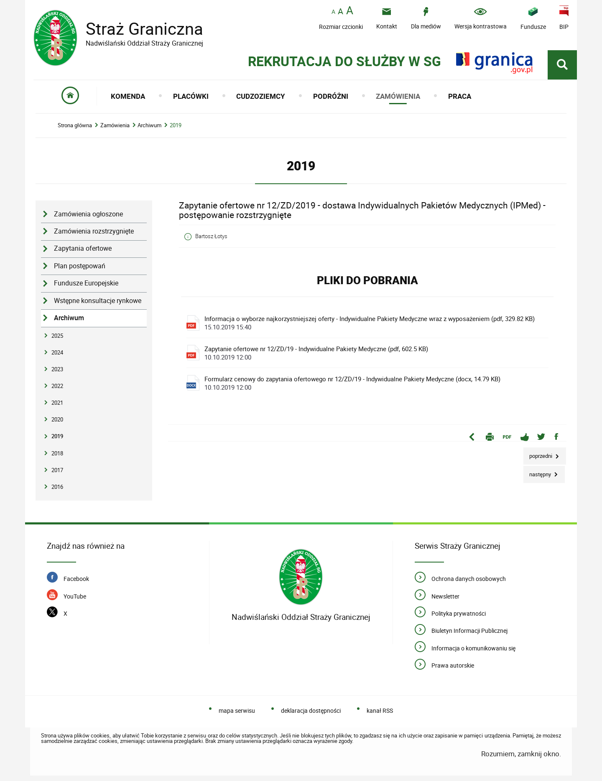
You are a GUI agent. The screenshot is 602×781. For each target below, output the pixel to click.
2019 (175, 125)
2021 (57, 402)
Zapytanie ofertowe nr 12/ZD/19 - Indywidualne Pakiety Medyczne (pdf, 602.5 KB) (369, 352)
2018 (57, 453)
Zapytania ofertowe (83, 248)
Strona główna (75, 125)
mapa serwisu (237, 710)
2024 (57, 352)
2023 (57, 369)
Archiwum (149, 125)
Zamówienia (115, 125)
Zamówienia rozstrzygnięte (94, 231)
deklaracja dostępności (311, 710)
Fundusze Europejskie (86, 283)
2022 (57, 386)
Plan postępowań (79, 266)
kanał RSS (380, 710)
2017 (57, 470)
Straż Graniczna (137, 29)
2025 (57, 335)
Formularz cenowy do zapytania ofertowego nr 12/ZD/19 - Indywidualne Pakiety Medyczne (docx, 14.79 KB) (369, 383)
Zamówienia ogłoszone (88, 214)
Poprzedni (538, 453)
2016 (57, 487)
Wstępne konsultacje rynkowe (97, 300)
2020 (57, 419)
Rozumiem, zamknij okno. (521, 753)
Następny (537, 472)
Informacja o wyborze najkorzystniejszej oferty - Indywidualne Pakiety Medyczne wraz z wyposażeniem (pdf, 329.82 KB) (369, 322)
